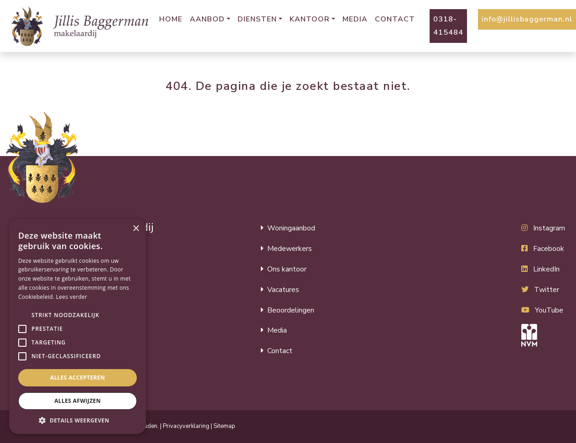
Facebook (548, 249)
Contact (395, 19)
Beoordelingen (290, 310)
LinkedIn (546, 269)
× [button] (135, 228)
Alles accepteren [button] (77, 377)
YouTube (549, 310)
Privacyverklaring (186, 426)
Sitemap (224, 426)
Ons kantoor (286, 269)
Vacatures (283, 290)
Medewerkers (289, 249)
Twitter (546, 290)
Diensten (257, 19)
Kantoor (310, 19)
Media (355, 19)
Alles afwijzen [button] (77, 401)
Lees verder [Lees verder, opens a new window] (72, 297)
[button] (22, 315)
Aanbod (207, 19)
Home (170, 19)
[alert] (77, 326)
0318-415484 (448, 25)
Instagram (549, 228)
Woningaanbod (291, 228)
